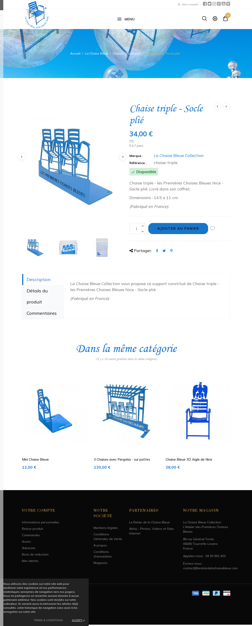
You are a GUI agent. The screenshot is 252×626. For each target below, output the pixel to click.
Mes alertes (30, 562)
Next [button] (122, 158)
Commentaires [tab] (42, 314)
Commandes (31, 537)
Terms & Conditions (48, 620)
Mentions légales (106, 529)
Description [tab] (39, 281)
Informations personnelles (40, 524)
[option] (72, 167)
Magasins (100, 564)
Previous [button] (22, 158)
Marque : (136, 157)
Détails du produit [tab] (37, 297)
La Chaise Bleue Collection (179, 156)
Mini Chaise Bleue (35, 461)
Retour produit (32, 530)
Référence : (138, 164)
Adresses (28, 550)
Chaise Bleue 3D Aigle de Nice (189, 461)
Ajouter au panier (178, 230)
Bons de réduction (35, 556)
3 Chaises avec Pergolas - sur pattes (122, 461)
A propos (100, 547)
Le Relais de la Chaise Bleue (149, 524)
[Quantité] (137, 230)
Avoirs (26, 543)
